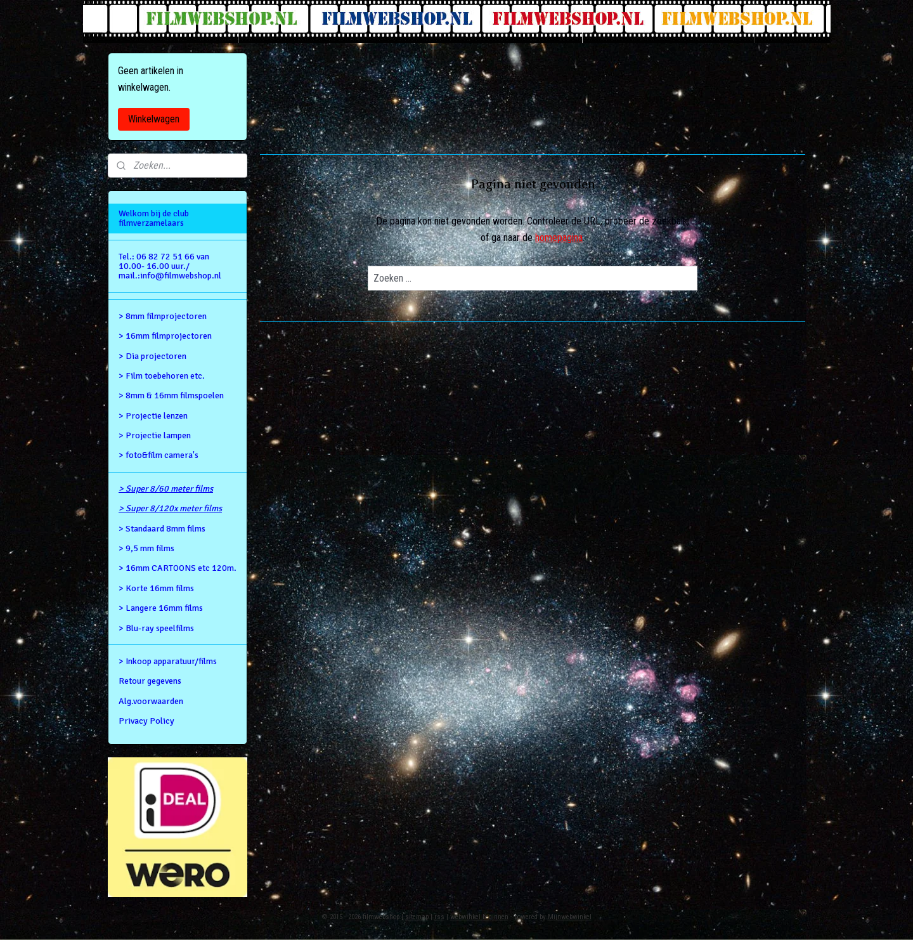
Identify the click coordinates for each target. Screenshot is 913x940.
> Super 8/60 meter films (166, 488)
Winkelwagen (153, 119)
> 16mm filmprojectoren (165, 335)
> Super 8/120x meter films (170, 508)
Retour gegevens (150, 681)
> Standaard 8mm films (162, 528)
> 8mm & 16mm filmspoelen (171, 395)
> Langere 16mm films (161, 608)
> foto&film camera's (158, 455)
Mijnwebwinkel (570, 917)
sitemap (417, 917)
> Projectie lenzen (153, 415)
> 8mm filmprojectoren (163, 316)
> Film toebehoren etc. (162, 375)
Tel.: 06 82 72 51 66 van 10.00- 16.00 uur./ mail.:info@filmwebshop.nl (170, 266)
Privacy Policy (146, 720)
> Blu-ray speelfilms (156, 628)
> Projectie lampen (155, 435)
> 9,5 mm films (146, 548)
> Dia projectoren (152, 356)
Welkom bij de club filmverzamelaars (154, 218)
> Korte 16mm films (156, 588)
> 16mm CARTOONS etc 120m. (177, 568)
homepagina (559, 238)
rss (439, 917)
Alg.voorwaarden (151, 701)
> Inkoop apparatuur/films (168, 661)
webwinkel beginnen (479, 917)
